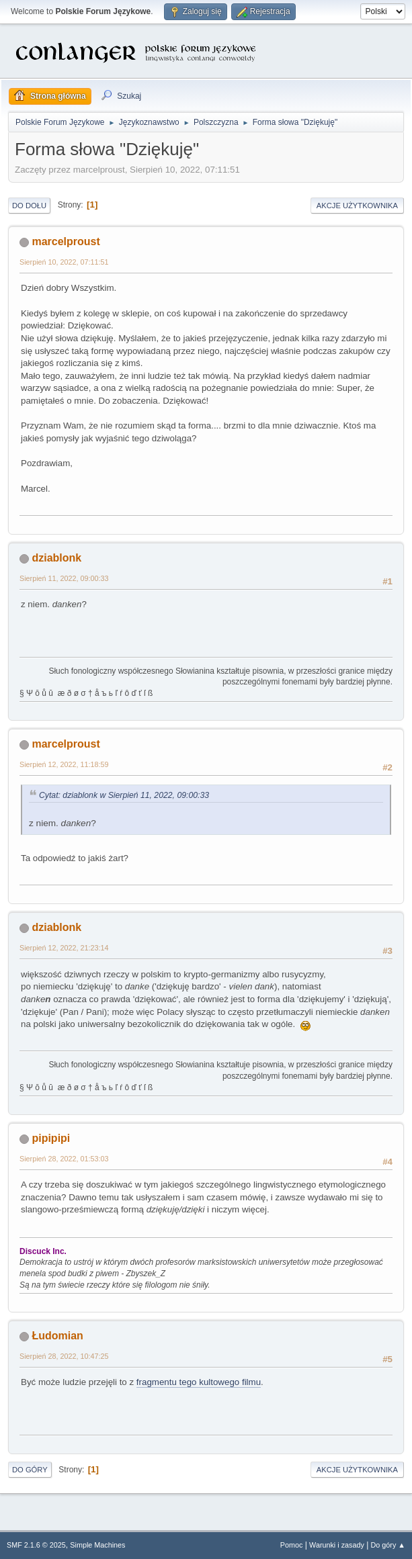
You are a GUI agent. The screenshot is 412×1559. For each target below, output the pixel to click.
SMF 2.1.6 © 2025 (36, 1545)
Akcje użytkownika (357, 206)
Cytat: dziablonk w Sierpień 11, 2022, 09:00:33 (124, 795)
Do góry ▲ (388, 1545)
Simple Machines (97, 1545)
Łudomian (57, 1335)
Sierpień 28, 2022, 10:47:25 (63, 1356)
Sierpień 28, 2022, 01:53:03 (63, 1159)
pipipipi (51, 1138)
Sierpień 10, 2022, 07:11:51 (63, 262)
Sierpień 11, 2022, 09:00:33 (63, 578)
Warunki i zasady (336, 1545)
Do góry (30, 1470)
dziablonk (56, 558)
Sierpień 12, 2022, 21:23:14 (63, 948)
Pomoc (291, 1545)
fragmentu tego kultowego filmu (198, 1382)
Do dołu (29, 206)
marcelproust (65, 241)
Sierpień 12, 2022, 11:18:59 (63, 764)
